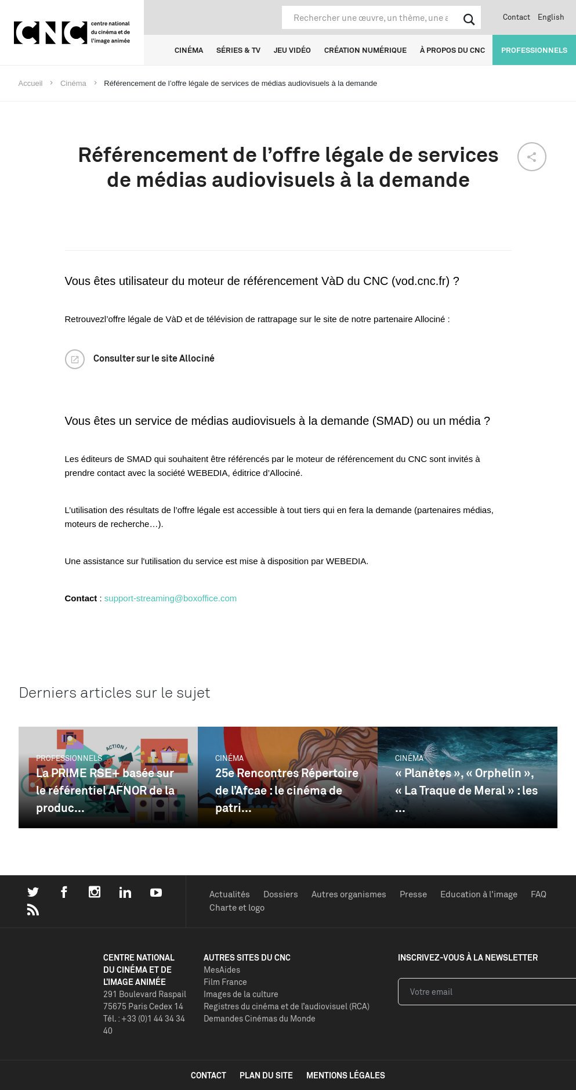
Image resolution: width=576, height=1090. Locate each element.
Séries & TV (238, 50)
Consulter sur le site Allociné (154, 358)
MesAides (222, 969)
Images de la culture (241, 994)
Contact (516, 16)
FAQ (538, 894)
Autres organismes (348, 894)
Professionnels (534, 50)
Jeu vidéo (292, 50)
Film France (225, 982)
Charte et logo (237, 907)
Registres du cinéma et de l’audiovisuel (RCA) (286, 1006)
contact (208, 1075)
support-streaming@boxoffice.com (170, 598)
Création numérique (365, 50)
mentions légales (345, 1075)
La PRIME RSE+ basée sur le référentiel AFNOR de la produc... (105, 790)
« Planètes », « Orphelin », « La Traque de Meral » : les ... (466, 790)
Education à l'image (478, 894)
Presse (413, 894)
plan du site (266, 1075)
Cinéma (189, 50)
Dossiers (280, 894)
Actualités (229, 894)
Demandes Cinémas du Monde (260, 1018)
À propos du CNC (452, 50)
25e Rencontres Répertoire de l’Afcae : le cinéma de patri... (286, 790)
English (551, 16)
